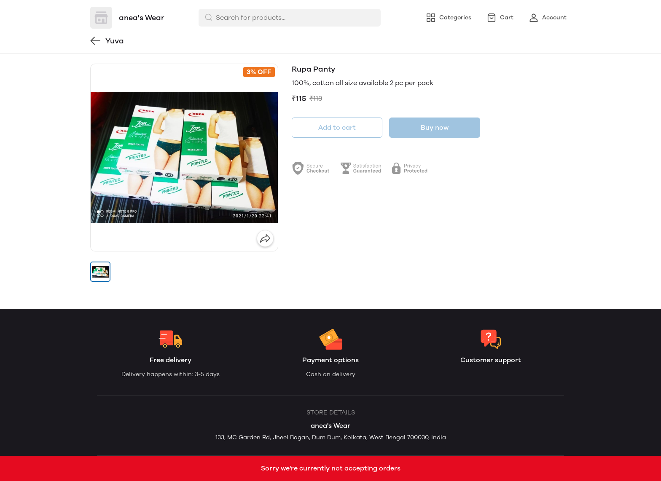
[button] (100, 272)
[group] (184, 157)
